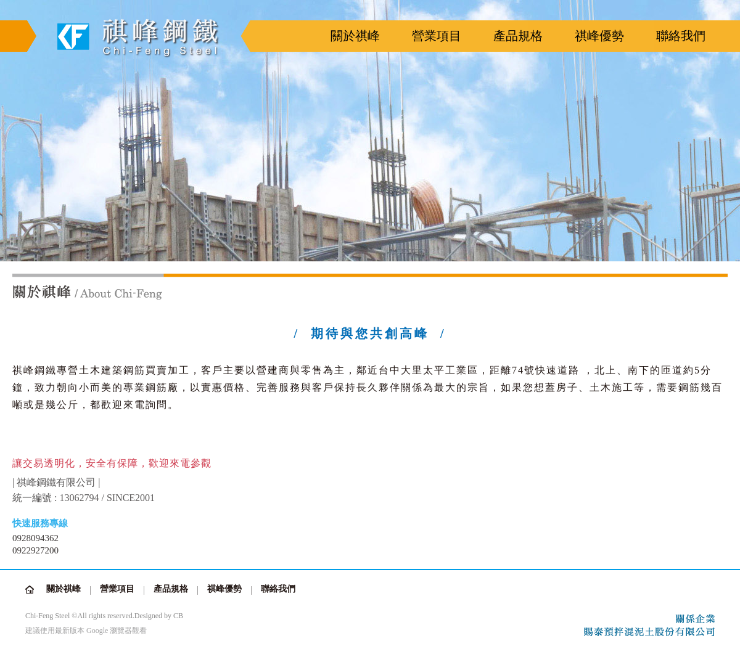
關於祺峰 (355, 36)
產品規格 (518, 36)
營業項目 (436, 36)
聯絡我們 (680, 36)
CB (178, 615)
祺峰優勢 (599, 36)
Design (144, 615)
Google (97, 630)
